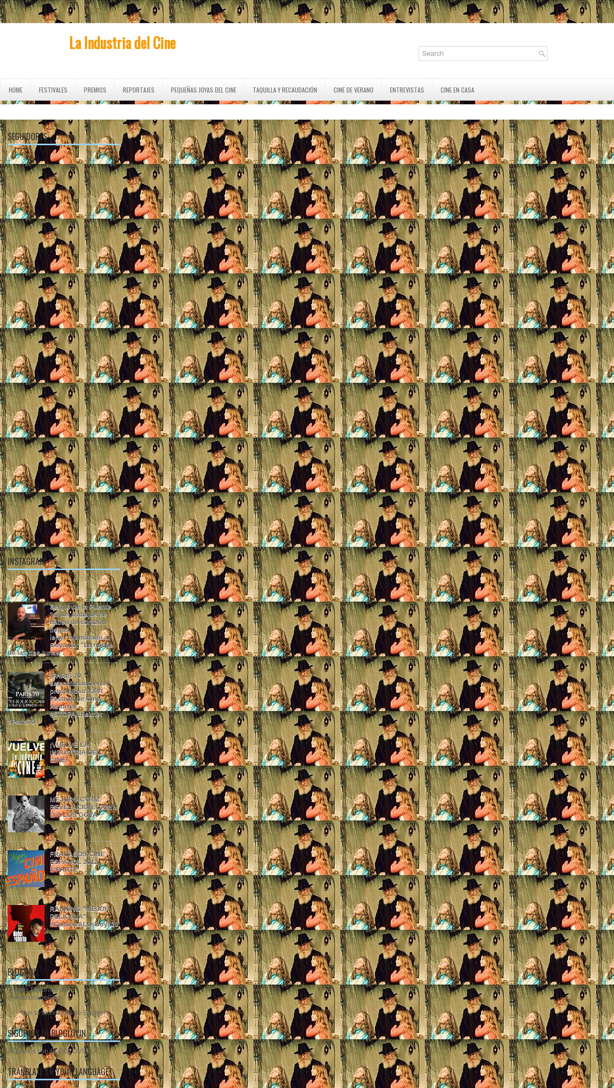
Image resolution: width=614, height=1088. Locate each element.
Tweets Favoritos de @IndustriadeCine (37, 993)
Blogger (94, 1012)
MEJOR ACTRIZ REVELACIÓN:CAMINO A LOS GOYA (83, 807)
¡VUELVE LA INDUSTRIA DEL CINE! (75, 752)
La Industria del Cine (122, 42)
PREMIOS (95, 89)
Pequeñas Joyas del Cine (203, 89)
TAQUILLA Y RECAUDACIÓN (285, 89)
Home (16, 89)
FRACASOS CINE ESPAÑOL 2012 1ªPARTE (77, 861)
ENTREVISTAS (407, 89)
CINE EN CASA (457, 89)
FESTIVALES (53, 89)
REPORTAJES (139, 89)
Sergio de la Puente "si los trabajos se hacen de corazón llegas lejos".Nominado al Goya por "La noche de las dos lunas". (60, 629)
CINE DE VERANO (354, 89)
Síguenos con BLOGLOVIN (48, 1051)
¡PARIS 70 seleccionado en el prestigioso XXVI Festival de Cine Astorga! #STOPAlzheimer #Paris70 (58, 699)
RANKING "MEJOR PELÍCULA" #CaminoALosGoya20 (84, 916)
